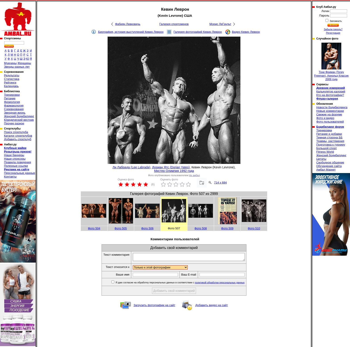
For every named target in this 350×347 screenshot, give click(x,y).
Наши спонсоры (14, 158)
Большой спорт (326, 148)
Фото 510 (254, 228)
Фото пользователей (330, 121)
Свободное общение (330, 162)
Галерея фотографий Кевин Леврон (198, 31)
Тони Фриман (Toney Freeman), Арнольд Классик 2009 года (331, 62)
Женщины (24, 63)
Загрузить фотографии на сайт (154, 306)
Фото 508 (200, 228)
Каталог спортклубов (18, 135)
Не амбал (194, 175)
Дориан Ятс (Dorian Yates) (171, 167)
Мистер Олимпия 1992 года (174, 171)
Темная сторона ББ (329, 137)
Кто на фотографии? (330, 95)
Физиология (12, 102)
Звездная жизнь (14, 112)
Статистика (11, 79)
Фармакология (13, 105)
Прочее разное (14, 123)
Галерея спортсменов (174, 24)
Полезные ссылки (16, 165)
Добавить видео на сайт (211, 306)
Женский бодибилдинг (19, 116)
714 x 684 (220, 182)
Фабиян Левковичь (127, 24)
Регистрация (333, 32)
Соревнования (14, 109)
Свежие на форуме (329, 114)
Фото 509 (227, 228)
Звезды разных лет (17, 66)
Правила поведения (17, 162)
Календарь (11, 86)
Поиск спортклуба (16, 132)
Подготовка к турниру (330, 144)
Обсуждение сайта (329, 166)
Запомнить (335, 21)
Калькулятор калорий (330, 91)
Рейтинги (10, 82)
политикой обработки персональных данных (226, 283)
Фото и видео (325, 118)
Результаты (11, 75)
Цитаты (321, 159)
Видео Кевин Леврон (246, 31)
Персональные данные (19, 173)
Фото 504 (94, 228)
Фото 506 (147, 228)
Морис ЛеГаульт (220, 24)
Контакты (10, 176)
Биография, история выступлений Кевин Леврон (131, 31)
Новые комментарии (330, 111)
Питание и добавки (329, 134)
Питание (9, 98)
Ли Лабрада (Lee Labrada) (131, 167)
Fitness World (325, 151)
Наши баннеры (14, 155)
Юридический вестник (19, 119)
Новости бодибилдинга (331, 107)
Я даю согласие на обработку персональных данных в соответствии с (186, 283)
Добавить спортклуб (17, 139)
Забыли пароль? (333, 29)
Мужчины (10, 63)
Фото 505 (121, 228)
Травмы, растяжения (330, 141)
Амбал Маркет (326, 169)
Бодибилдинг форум (330, 126)
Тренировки (12, 94)
